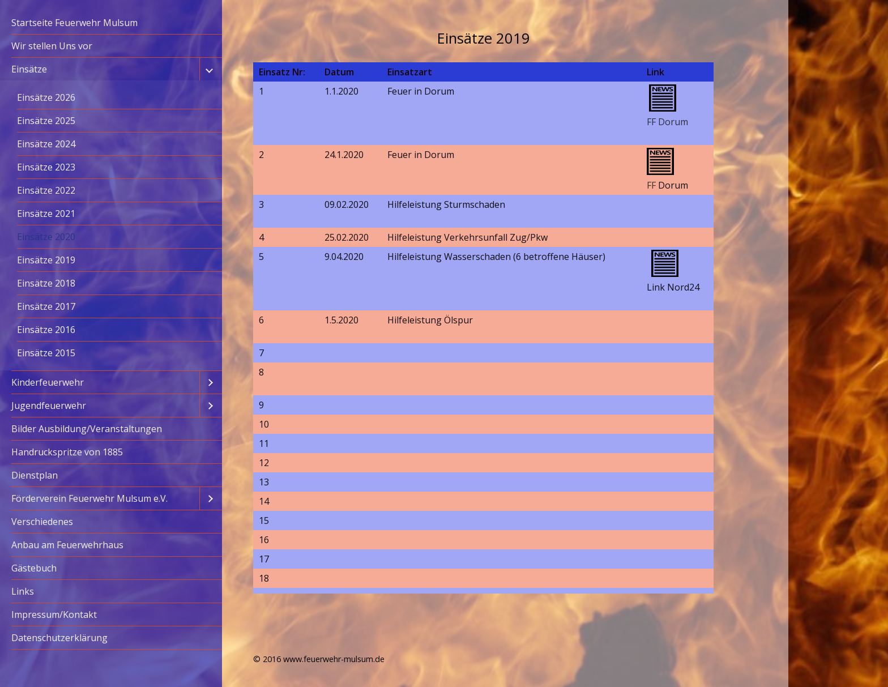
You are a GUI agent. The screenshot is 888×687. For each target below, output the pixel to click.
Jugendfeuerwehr (48, 405)
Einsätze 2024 (46, 144)
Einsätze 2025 (46, 120)
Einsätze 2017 (46, 306)
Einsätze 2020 (46, 237)
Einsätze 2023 (46, 167)
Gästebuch (34, 568)
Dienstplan (34, 475)
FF (651, 185)
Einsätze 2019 (46, 260)
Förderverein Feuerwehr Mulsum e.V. (89, 498)
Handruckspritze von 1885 (67, 452)
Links (22, 591)
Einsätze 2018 (46, 283)
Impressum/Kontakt (54, 614)
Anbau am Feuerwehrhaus (67, 545)
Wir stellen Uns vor (51, 46)
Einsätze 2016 (46, 329)
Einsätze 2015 (46, 353)
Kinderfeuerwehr (47, 382)
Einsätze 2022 (46, 190)
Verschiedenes (42, 521)
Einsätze (29, 69)
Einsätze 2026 (46, 97)
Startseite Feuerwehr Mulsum (74, 22)
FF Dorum (667, 122)
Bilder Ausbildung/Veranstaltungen (86, 429)
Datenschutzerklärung (59, 637)
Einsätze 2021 (46, 213)
